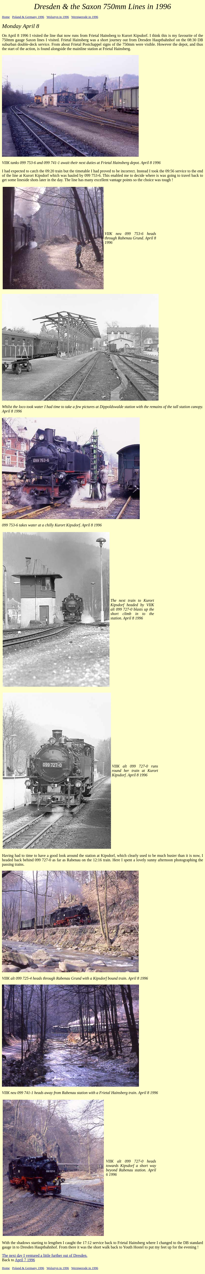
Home (6, 17)
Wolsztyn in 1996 (57, 17)
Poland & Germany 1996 (28, 17)
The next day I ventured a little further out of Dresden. (44, 1255)
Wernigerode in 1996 (84, 17)
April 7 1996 (25, 1260)
